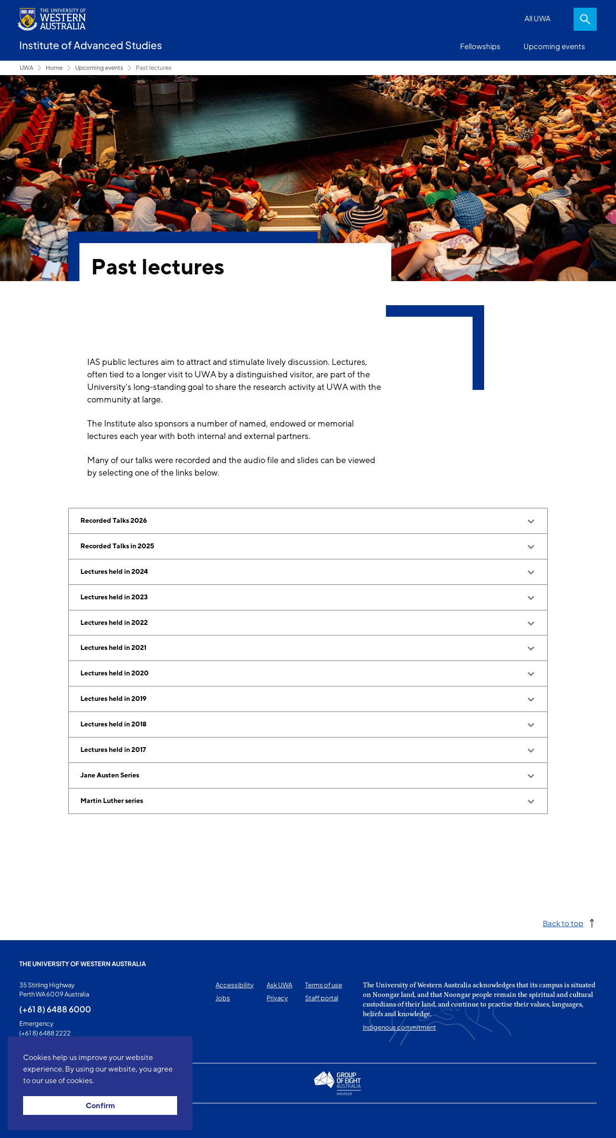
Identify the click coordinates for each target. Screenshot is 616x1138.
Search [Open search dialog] (585, 19)
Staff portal (321, 998)
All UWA (538, 18)
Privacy (277, 998)
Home (54, 67)
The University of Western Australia (82, 964)
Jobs (223, 998)
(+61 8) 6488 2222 (45, 1033)
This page (33, 1120)
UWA (26, 67)
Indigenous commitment (399, 1027)
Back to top (563, 923)
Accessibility (235, 985)
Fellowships (480, 46)
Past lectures (153, 67)
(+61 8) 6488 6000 (55, 1009)
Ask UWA (279, 985)
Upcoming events (554, 46)
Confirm (100, 1105)
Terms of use (323, 985)
